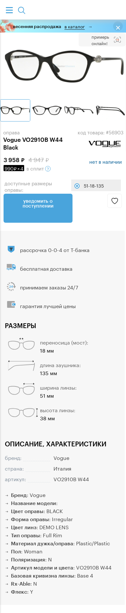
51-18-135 (94, 185)
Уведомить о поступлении (38, 203)
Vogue (61, 457)
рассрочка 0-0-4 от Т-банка (55, 249)
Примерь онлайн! (100, 39)
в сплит (27, 168)
